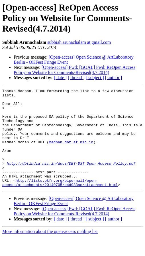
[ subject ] (95, 77)
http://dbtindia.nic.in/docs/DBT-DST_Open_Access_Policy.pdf (71, 178)
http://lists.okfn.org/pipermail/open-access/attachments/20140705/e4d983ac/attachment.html (60, 202)
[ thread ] (76, 77)
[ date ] (60, 77)
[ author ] (113, 77)
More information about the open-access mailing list (50, 251)
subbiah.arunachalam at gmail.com (79, 42)
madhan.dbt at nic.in (71, 153)
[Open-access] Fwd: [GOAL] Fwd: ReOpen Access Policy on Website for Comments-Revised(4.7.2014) (74, 70)
